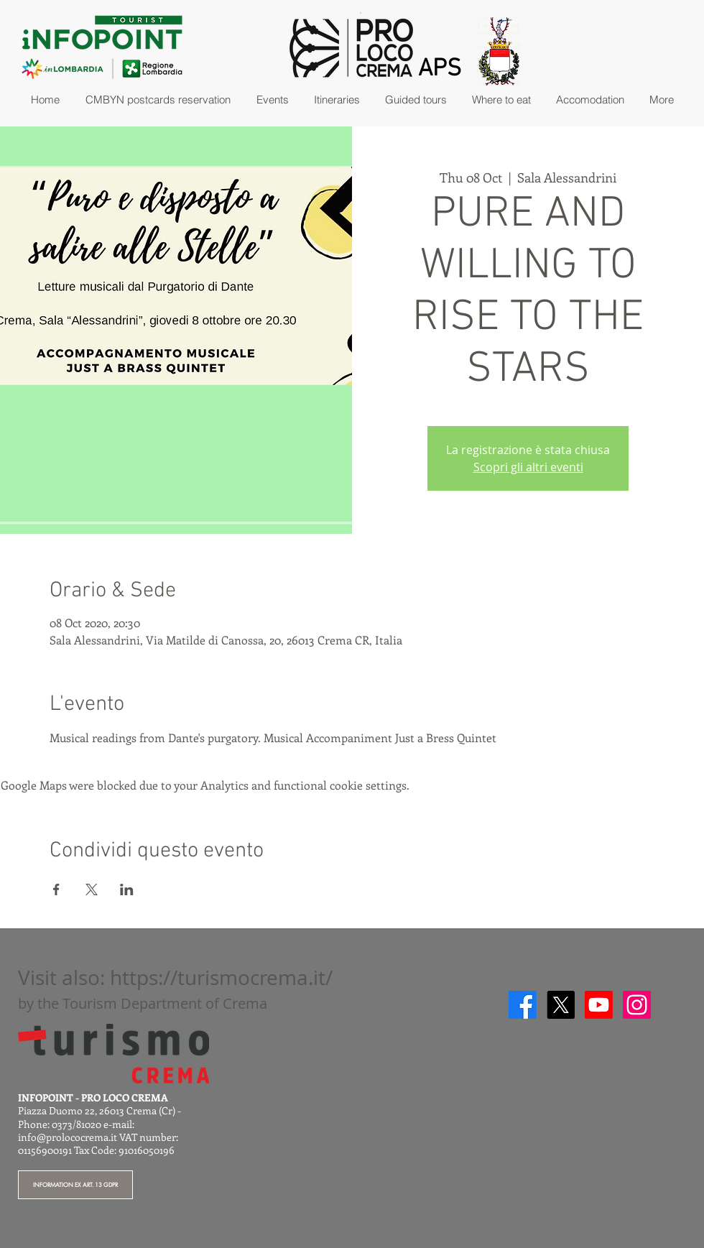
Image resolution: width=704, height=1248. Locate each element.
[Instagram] (637, 1005)
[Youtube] (599, 1005)
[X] (561, 1005)
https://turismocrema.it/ (221, 977)
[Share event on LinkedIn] (127, 889)
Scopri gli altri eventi (528, 467)
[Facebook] (523, 1005)
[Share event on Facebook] (56, 889)
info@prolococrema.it (67, 1137)
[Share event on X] (91, 889)
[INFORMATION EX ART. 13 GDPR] (75, 1184)
